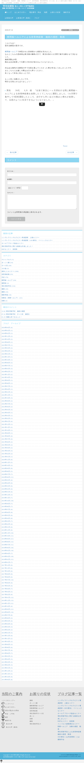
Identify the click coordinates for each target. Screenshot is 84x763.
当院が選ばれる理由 (10, 710)
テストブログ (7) (8, 259)
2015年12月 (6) (7, 635)
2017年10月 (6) (7, 571)
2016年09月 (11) (7, 609)
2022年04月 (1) (7, 412)
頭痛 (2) (4, 300)
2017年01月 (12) (7, 597)
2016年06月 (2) (7, 618)
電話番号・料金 (35, 12)
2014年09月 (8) (7, 679)
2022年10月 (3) (7, 398)
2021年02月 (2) (7, 453)
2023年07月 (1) (7, 386)
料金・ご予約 (8, 714)
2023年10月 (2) (7, 377)
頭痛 (31, 719)
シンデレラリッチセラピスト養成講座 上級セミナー (20, 237)
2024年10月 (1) (7, 360)
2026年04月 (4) (7, 327)
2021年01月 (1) (7, 456)
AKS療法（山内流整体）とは (69, 737)
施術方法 (66, 12)
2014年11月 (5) (7, 674)
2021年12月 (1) (7, 424)
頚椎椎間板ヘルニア (37, 708)
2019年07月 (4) (7, 509)
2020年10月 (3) (7, 465)
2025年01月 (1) (7, 354)
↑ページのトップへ (8, 700)
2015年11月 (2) (7, 638)
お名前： (10, 179)
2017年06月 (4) (7, 583)
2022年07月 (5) (7, 404)
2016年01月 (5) (7, 633)
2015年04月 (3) (7, 659)
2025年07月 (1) (7, 345)
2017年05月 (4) (7, 586)
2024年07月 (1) (7, 365)
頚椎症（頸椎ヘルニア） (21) (12, 298)
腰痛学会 (61, 739)
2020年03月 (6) (7, 486)
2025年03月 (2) (7, 348)
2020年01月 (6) (7, 492)
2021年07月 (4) (7, 439)
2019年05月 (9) (7, 515)
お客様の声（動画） (23, 18)
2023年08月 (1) (7, 383)
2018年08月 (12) (7, 542)
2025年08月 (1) (7, 342)
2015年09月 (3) (7, 644)
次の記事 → (72, 152)
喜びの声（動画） (10, 727)
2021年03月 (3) (7, 451)
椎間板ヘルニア (11, 51)
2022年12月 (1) (7, 395)
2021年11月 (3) (7, 427)
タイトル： (11, 171)
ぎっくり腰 (34, 703)
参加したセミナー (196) (10, 271)
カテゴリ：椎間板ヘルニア (70, 30)
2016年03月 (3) (7, 627)
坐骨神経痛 (23, 94)
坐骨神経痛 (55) (7, 274)
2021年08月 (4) (7, 436)
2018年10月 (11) (7, 536)
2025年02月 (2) (7, 351)
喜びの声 (7, 724)
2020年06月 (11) (7, 477)
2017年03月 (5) (7, 591)
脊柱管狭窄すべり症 (37, 713)
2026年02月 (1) (7, 333)
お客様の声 (9, 18)
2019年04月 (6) (7, 518)
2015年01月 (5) (7, 668)
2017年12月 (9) (7, 565)
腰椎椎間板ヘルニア (37, 705)
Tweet (65, 146)
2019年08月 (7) (7, 506)
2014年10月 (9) (7, 677)
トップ (8, 12)
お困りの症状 (55, 12)
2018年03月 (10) (7, 556)
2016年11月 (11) (7, 603)
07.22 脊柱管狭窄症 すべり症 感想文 (16, 314)
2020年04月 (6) (7, 483)
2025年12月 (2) (7, 336)
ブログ (36, 18)
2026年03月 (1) (7, 330)
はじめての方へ (20, 12)
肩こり (32, 716)
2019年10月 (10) (7, 500)
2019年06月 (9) (7, 512)
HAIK (79, 756)
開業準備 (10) (6, 295)
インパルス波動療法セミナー (69, 724)
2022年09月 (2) (7, 401)
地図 (45, 12)
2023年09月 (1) (7, 380)
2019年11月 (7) (7, 498)
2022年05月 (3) (7, 409)
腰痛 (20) (5, 289)
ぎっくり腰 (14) (7, 262)
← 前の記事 (12, 152)
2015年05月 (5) (7, 656)
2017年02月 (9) (7, 594)
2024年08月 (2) (7, 362)
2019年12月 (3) (7, 495)
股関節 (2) (5, 283)
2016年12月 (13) (7, 600)
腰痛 (31, 700)
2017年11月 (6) (7, 568)
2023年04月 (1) (7, 389)
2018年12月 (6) (7, 530)
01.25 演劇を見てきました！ (12, 317)
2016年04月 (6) (7, 624)
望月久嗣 (16, 755)
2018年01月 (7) (7, 562)
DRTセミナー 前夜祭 (10, 249)
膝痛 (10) (5, 292)
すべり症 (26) (6, 265)
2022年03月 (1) (7, 415)
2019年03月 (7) (7, 521)
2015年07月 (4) (7, 650)
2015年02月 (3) (7, 665)
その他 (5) (5, 268)
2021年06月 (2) (7, 442)
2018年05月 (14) (7, 550)
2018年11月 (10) (7, 533)
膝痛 (31, 721)
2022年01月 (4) (7, 421)
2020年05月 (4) (7, 480)
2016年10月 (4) (7, 606)
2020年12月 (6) (7, 459)
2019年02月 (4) (7, 524)
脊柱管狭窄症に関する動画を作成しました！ (17, 246)
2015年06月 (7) (7, 653)
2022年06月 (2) (7, 407)
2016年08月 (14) (7, 612)
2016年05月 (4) (7, 621)
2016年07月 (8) (7, 615)
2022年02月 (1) (7, 418)
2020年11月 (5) (7, 462)
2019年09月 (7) (7, 503)
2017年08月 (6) (7, 577)
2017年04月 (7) (7, 589)
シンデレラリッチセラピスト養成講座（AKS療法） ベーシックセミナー (27, 240)
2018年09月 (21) (7, 539)
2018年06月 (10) (7, 547)
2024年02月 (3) (7, 371)
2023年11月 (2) (7, 374)
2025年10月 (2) (7, 339)
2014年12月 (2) (7, 671)
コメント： (11, 192)
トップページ (8, 704)
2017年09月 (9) (7, 574)
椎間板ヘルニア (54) (9, 280)
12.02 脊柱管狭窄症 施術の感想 (13, 311)
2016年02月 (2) (7, 630)
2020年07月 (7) (7, 474)
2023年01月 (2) (7, 392)
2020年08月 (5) (7, 471)
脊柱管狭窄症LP (35, 724)
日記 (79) (5, 277)
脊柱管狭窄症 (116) (8, 286)
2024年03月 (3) (7, 368)
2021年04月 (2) (7, 448)
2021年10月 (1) (7, 430)
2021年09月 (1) (7, 433)
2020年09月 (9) (7, 468)
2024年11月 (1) (7, 357)
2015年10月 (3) (7, 641)
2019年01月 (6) (7, 527)
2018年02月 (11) (7, 559)
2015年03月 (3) (7, 662)
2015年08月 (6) (7, 647)
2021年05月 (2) (7, 445)
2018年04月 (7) (7, 553)
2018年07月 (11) (7, 545)
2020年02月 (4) (7, 489)
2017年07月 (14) (7, 580)
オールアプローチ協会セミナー (13, 243)
